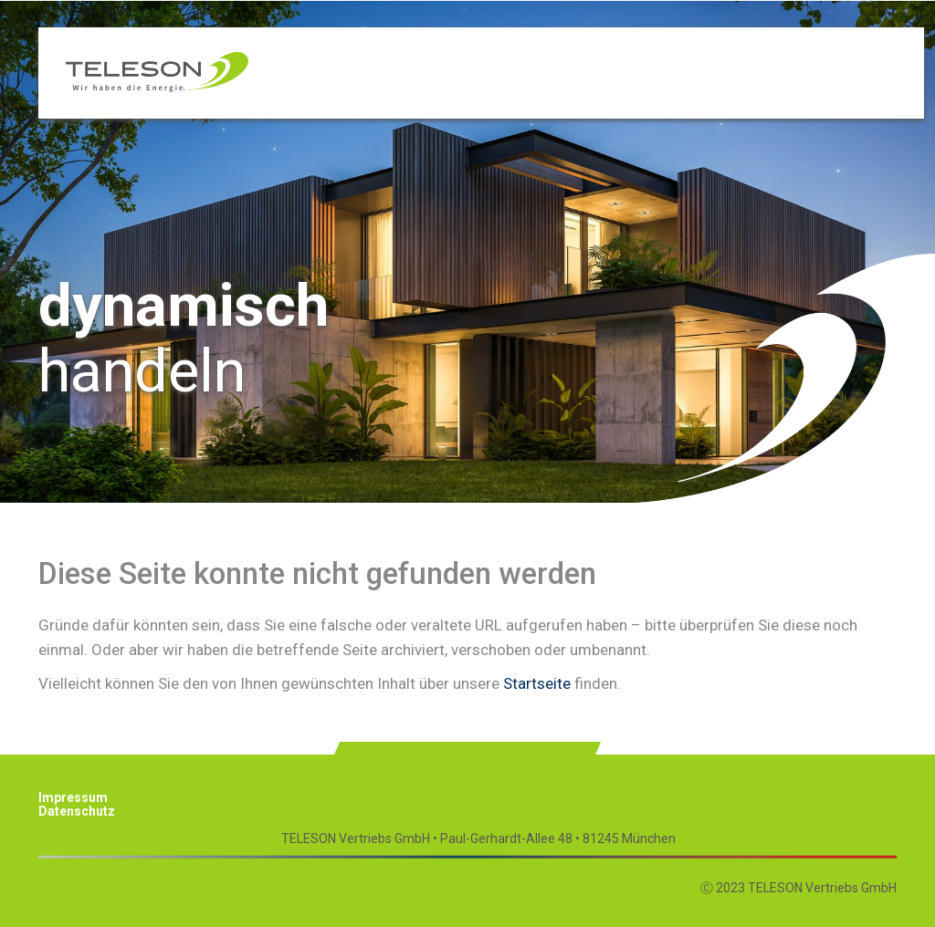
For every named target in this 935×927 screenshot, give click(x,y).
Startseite (537, 683)
